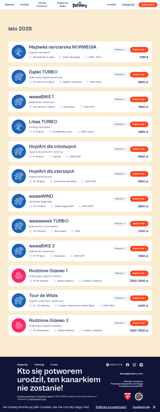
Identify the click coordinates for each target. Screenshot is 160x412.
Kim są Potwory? (42, 4)
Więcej (120, 49)
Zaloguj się (128, 4)
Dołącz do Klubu (62, 4)
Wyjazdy (9, 4)
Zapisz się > (139, 49)
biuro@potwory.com (131, 373)
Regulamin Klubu (45, 396)
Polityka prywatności (26, 396)
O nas (54, 364)
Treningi (24, 4)
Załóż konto (148, 4)
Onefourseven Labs (37, 399)
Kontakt (111, 4)
